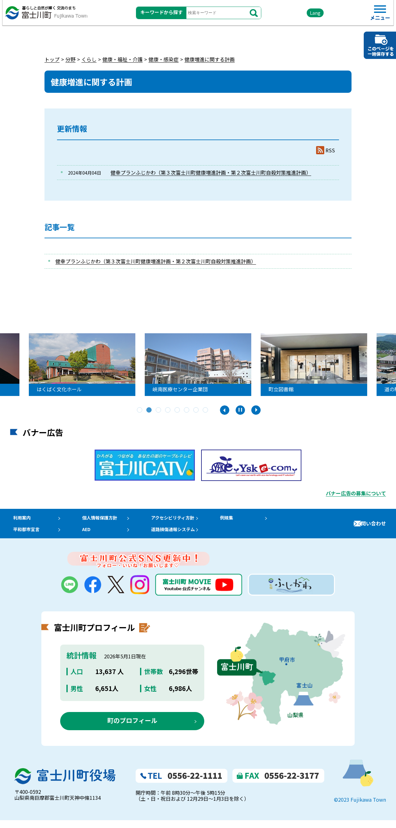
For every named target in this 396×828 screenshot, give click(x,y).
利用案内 (20, 519)
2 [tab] (149, 410)
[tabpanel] (83, 364)
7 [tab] (196, 410)
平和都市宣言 (25, 535)
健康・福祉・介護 (122, 59)
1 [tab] (140, 410)
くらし (88, 59)
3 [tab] (159, 410)
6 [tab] (187, 410)
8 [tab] (206, 410)
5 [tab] (178, 410)
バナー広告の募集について (356, 493)
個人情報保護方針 (104, 519)
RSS (330, 150)
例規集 (238, 519)
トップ (52, 59)
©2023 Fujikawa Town (360, 807)
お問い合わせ (371, 527)
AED (88, 535)
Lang (298, 15)
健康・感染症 (163, 59)
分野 (70, 59)
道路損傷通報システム (182, 535)
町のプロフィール (132, 727)
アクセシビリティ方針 (182, 519)
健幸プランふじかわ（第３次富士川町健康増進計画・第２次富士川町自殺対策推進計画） (211, 172)
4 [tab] (168, 410)
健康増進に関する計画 (210, 59)
